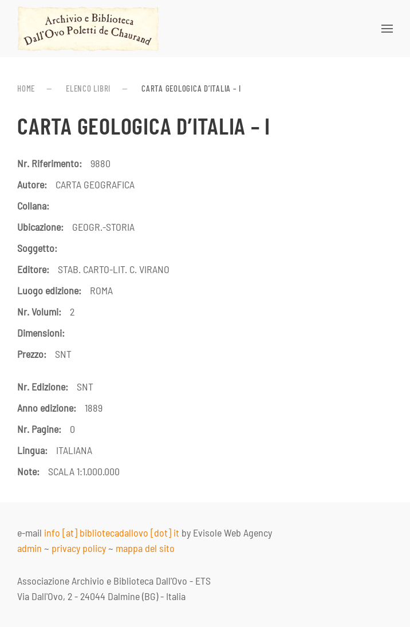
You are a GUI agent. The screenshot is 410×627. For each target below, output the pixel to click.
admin (29, 548)
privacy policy (79, 548)
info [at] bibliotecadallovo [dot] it (111, 532)
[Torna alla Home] (88, 28)
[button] (387, 28)
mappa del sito (145, 548)
